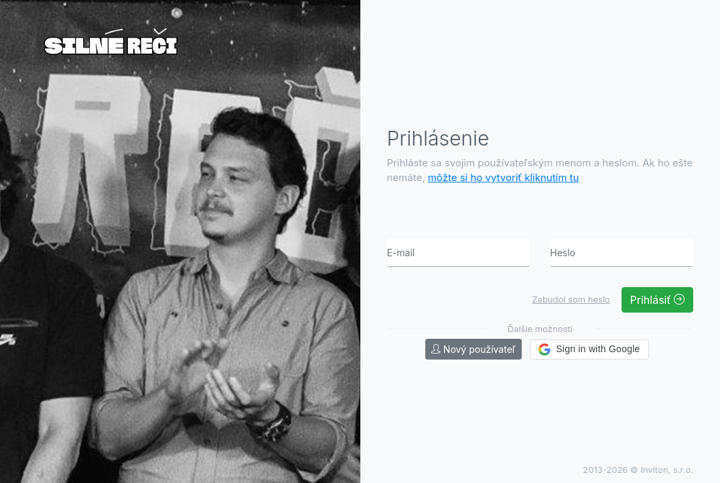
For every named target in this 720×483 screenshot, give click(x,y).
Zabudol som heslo (570, 299)
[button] (589, 349)
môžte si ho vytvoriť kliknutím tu (503, 177)
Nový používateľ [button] (473, 349)
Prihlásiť (657, 300)
